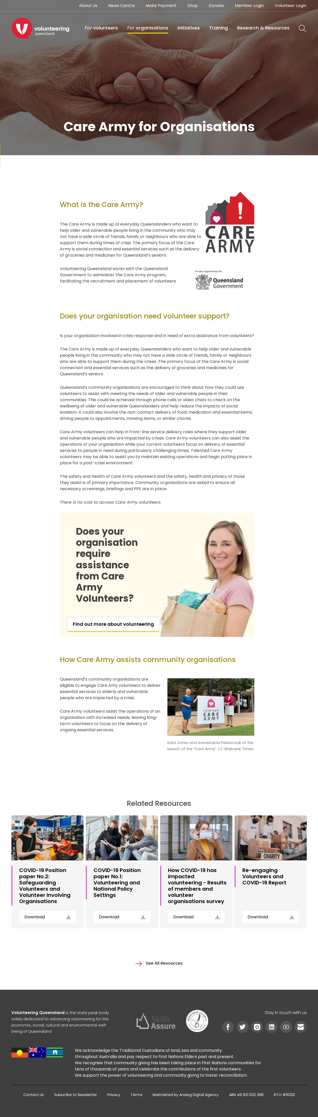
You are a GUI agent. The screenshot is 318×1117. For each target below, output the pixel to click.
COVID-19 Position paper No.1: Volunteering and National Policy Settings (117, 883)
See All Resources (159, 963)
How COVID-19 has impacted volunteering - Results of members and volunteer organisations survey (197, 886)
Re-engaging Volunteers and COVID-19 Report (264, 876)
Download (47, 917)
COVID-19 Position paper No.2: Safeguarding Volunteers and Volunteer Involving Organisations (44, 886)
